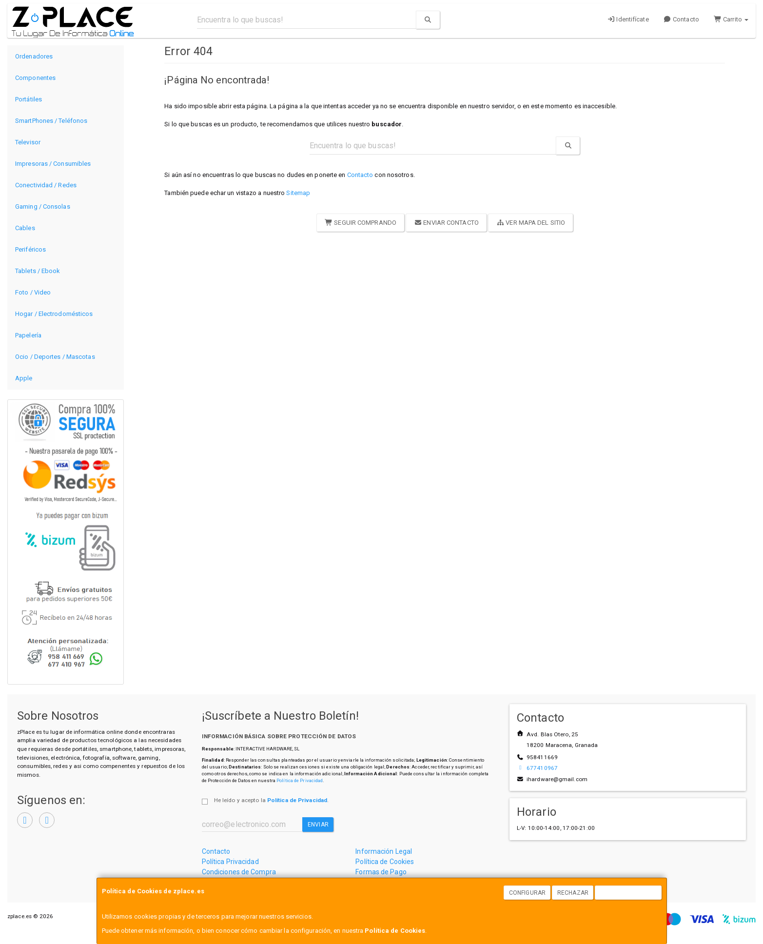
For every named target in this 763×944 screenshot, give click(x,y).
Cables (25, 228)
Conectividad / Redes (46, 185)
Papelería (28, 335)
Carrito (731, 19)
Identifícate (628, 19)
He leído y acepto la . (271, 800)
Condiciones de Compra (239, 872)
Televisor (27, 142)
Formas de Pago (380, 872)
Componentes (35, 77)
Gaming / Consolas (42, 206)
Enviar (318, 824)
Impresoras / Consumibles (53, 163)
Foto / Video (33, 292)
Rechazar (572, 892)
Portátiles (28, 99)
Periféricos (30, 249)
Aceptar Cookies (628, 892)
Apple (24, 378)
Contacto (681, 19)
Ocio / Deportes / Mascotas (55, 356)
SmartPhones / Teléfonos (51, 120)
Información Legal (383, 851)
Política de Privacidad (299, 780)
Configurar (527, 892)
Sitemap (298, 193)
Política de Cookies (395, 930)
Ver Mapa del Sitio (530, 222)
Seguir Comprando (360, 222)
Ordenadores (34, 56)
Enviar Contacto (446, 222)
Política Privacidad (230, 861)
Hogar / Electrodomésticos (54, 313)
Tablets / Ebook (37, 271)
